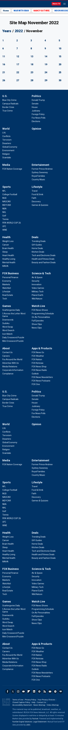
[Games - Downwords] (7, 320)
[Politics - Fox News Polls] (38, 118)
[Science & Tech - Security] (35, 281)
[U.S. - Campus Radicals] (10, 103)
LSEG (28, 725)
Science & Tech (41, 273)
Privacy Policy (30, 700)
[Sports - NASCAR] (6, 201)
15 (60, 56)
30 (60, 80)
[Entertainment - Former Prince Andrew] (42, 169)
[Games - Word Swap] (7, 327)
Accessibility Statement (22, 705)
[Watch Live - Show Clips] (37, 324)
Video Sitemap (53, 705)
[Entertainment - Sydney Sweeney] (40, 172)
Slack (39, 691)
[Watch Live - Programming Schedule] (43, 313)
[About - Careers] (6, 356)
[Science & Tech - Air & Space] (37, 277)
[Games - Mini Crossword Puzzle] (13, 341)
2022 (19, 31)
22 (17, 72)
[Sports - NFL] (4, 191)
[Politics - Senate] (35, 103)
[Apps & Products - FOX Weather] (38, 356)
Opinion (36, 128)
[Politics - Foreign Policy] (38, 114)
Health (6, 237)
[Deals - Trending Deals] (39, 241)
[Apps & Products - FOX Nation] (37, 359)
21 (3, 72)
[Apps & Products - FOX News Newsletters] (42, 377)
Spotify (55, 691)
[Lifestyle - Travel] (34, 191)
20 (60, 64)
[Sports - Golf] (4, 215)
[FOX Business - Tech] (4, 298)
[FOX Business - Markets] (6, 284)
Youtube (23, 691)
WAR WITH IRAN (21, 10)
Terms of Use (17, 700)
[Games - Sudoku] (5, 323)
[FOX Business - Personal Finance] (10, 277)
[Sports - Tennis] (5, 219)
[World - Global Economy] (9, 147)
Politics (36, 96)
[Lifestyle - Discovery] (36, 201)
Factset (35, 719)
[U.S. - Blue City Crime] (9, 100)
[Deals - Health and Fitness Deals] (43, 259)
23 (32, 72)
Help (33, 702)
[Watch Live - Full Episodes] (38, 320)
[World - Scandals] (6, 157)
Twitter (13, 691)
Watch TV (56, 4)
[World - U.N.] (4, 133)
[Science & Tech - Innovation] (36, 284)
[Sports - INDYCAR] (6, 205)
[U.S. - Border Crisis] (8, 107)
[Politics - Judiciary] (36, 111)
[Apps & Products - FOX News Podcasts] (41, 381)
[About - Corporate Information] (12, 370)
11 (3, 56)
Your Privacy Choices (46, 700)
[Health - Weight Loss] (8, 241)
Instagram (18, 691)
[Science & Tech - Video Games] (38, 288)
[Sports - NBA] (4, 208)
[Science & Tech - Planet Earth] (37, 295)
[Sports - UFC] (4, 226)
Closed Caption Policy (21, 702)
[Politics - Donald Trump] (38, 100)
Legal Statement (40, 722)
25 (60, 72)
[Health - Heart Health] (8, 255)
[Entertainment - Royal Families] (38, 176)
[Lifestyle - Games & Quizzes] (40, 205)
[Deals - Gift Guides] (37, 245)
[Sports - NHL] (4, 212)
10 (60, 48)
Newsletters (50, 691)
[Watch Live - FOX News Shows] (40, 310)
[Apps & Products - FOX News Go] (38, 352)
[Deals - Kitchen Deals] (38, 252)
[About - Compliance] (7, 373)
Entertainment (40, 164)
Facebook (7, 691)
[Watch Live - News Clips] (37, 328)
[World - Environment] (8, 150)
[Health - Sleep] (5, 252)
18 (32, 64)
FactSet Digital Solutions (22, 722)
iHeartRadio (60, 691)
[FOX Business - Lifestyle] (6, 291)
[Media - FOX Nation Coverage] (12, 169)
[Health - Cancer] (5, 245)
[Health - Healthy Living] (8, 259)
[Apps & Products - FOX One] (36, 384)
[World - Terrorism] (7, 140)
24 (46, 72)
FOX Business (10, 273)
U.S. (4, 96)
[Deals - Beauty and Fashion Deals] (44, 262)
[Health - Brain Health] (8, 248)
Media (6, 164)
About (6, 348)
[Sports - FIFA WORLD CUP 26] (11, 223)
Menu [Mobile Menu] (64, 3)
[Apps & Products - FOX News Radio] (39, 370)
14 (46, 56)
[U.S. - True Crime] (7, 111)
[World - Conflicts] (6, 136)
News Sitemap (39, 705)
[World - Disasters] (6, 143)
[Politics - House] (35, 107)
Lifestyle (37, 186)
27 (17, 80)
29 (46, 80)
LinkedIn (34, 691)
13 (32, 56)
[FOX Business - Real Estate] (7, 295)
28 (32, 80)
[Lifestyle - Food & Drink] (37, 194)
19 (46, 64)
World (6, 128)
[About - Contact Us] (7, 352)
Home (6, 10)
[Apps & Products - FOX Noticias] (37, 363)
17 (17, 64)
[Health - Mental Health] (8, 262)
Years (6, 31)
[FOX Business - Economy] (6, 281)
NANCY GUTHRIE (41, 10)
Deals (35, 237)
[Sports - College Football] (9, 194)
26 (3, 80)
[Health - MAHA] (5, 266)
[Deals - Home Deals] (37, 248)
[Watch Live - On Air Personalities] (41, 317)
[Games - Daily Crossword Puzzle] (13, 337)
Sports (6, 186)
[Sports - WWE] (4, 230)
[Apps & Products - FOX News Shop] (39, 366)
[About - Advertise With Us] (10, 363)
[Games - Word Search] (8, 330)
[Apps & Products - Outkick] (35, 373)
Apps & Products (42, 348)
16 (3, 64)
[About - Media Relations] (9, 366)
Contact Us (41, 702)
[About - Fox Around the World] (12, 359)
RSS (44, 691)
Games (6, 306)
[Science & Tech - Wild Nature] (37, 298)
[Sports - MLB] (4, 198)
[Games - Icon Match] (7, 334)
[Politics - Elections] (36, 121)
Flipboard (29, 691)
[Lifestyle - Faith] (34, 198)
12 (17, 56)
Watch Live (38, 306)
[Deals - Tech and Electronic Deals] (43, 255)
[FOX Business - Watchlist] (6, 288)
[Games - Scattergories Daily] (11, 310)
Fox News (10, 4)
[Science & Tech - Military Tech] (38, 291)
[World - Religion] (6, 154)
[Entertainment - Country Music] (38, 179)
